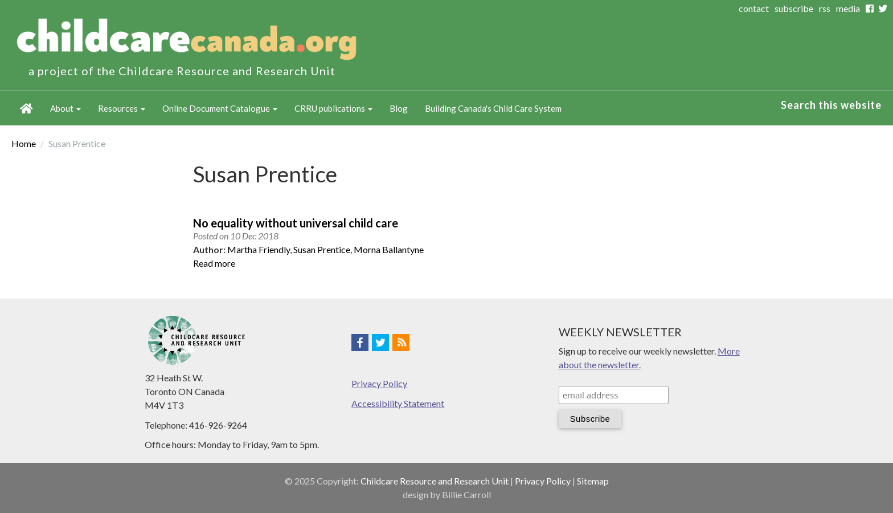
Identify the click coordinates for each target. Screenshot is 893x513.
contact (754, 8)
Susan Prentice (321, 249)
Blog (399, 108)
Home (26, 108)
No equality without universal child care (295, 223)
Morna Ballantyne (389, 249)
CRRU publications (333, 108)
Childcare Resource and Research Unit (435, 480)
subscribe (794, 8)
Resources (121, 108)
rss (824, 8)
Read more (214, 263)
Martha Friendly (258, 249)
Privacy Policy (379, 383)
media (848, 8)
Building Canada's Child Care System (493, 108)
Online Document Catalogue (219, 108)
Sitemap (593, 480)
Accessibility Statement (397, 403)
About (65, 108)
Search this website (831, 105)
